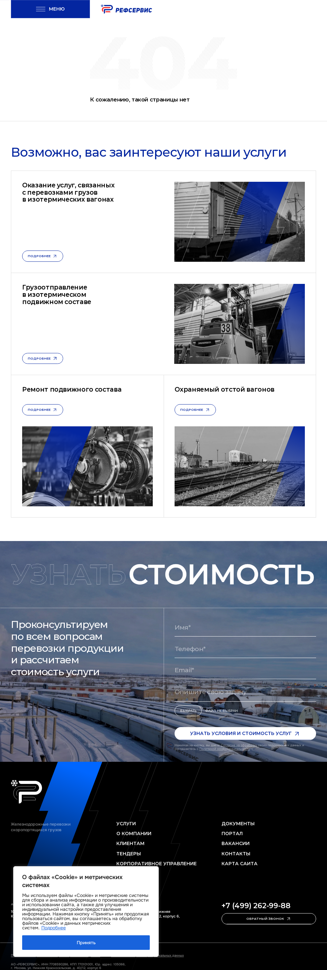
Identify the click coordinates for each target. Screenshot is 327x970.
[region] (86, 911)
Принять (86, 943)
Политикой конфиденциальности (224, 749)
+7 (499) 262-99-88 (256, 906)
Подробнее (53, 928)
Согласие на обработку (239, 745)
